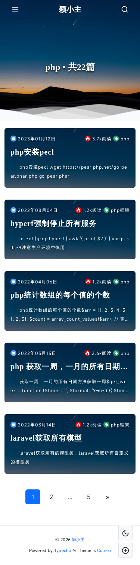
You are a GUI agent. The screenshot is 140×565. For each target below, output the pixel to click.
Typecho (62, 550)
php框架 (116, 210)
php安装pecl (32, 152)
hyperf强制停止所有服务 (53, 223)
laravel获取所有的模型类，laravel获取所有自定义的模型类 (69, 457)
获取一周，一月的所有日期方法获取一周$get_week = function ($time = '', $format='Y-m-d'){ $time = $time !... (69, 386)
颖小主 (78, 539)
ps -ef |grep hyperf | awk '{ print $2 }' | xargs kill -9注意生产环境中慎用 (69, 242)
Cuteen (104, 550)
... (70, 497)
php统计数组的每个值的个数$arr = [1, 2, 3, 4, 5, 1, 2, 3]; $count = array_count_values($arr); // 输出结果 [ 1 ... (68, 315)
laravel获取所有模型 (46, 438)
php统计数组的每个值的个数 (60, 295)
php (121, 139)
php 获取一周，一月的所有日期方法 (69, 367)
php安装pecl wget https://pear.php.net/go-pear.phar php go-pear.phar (68, 171)
